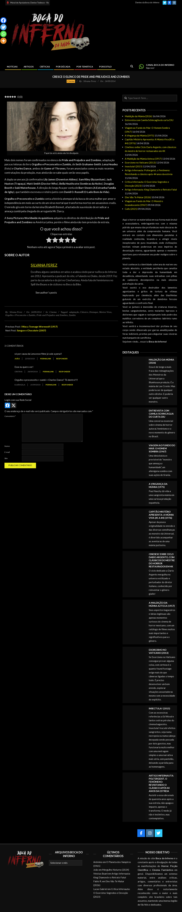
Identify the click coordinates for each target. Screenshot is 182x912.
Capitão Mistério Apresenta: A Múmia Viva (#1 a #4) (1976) (161, 514)
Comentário (10, 416)
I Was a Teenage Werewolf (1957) (39, 326)
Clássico (84, 312)
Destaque (93, 312)
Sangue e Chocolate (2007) (31, 330)
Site (6, 458)
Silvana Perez (44, 265)
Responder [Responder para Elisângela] (67, 385)
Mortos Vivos (105, 312)
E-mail (7, 452)
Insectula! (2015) (133, 166)
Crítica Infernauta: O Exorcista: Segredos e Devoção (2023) (111, 893)
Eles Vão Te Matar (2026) (138, 197)
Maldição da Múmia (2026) (138, 116)
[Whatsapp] (3, 34)
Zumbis (72, 315)
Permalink (45, 358)
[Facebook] (3, 20)
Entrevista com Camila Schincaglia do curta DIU (149, 120)
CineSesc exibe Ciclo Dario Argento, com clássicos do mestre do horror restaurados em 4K (162, 560)
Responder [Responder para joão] (62, 358)
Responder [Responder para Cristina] (64, 371)
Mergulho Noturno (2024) (115, 869)
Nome (7, 446)
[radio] (49, 240)
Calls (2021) (131, 208)
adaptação (74, 312)
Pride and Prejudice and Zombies (52, 315)
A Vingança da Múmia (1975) (139, 135)
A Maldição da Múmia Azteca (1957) (143, 158)
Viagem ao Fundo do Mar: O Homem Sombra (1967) (162, 448)
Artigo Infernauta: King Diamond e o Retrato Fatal (151, 189)
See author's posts (46, 292)
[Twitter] (3, 27)
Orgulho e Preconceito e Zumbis (20, 315)
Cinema (70, 81)
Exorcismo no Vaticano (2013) (140, 162)
